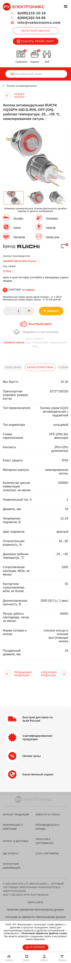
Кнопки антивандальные (22, 85)
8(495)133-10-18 (28, 13)
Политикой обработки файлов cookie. (44, 933)
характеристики (40, 367)
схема (64, 367)
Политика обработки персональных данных (35, 910)
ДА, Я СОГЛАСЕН (35, 947)
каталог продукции (16, 814)
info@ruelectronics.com (35, 23)
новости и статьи (47, 814)
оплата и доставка (15, 841)
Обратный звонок (35, 30)
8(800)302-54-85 (28, 18)
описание (13, 367)
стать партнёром (47, 853)
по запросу (28, 290)
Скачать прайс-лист (35, 41)
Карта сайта (35, 902)
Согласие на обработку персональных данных (35, 917)
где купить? (11, 853)
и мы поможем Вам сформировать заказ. (35, 342)
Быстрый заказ (40, 323)
